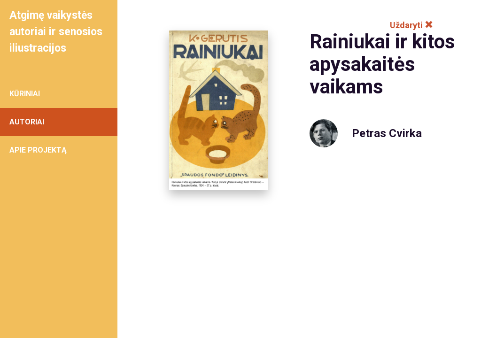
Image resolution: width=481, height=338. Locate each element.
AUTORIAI (26, 121)
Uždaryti (411, 25)
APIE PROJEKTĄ (38, 150)
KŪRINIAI (24, 93)
